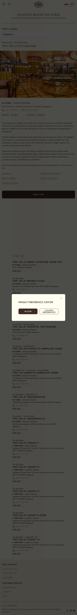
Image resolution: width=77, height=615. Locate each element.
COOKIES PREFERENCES (49, 311)
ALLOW (28, 311)
